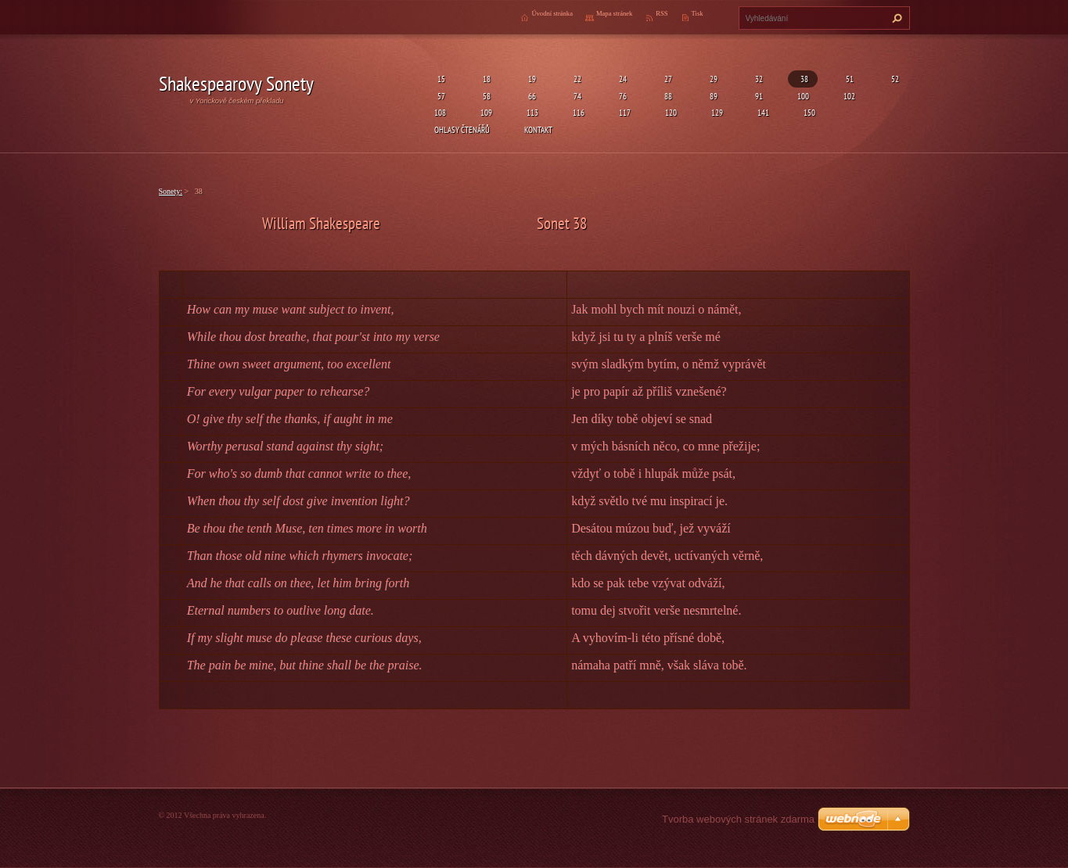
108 (440, 112)
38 (802, 78)
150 (809, 112)
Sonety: (171, 191)
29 (712, 78)
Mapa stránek (614, 13)
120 (671, 112)
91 (757, 96)
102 (849, 96)
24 (621, 78)
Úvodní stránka (552, 13)
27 (666, 78)
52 (893, 78)
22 (575, 78)
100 (803, 96)
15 (439, 78)
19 (530, 78)
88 (666, 96)
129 (717, 112)
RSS (661, 13)
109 (486, 112)
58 (485, 96)
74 (575, 96)
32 (757, 78)
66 (530, 96)
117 (625, 112)
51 (848, 78)
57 (439, 96)
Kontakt (538, 129)
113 (532, 112)
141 (763, 112)
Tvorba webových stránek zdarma (738, 819)
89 (712, 96)
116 (578, 112)
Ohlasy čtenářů (462, 129)
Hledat (895, 18)
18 (485, 78)
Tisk (697, 13)
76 (621, 96)
